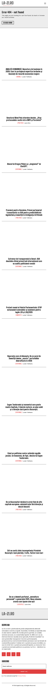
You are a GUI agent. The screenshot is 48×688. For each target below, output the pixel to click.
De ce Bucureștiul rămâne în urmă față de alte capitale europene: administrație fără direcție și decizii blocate (24, 504)
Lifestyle (20, 604)
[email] (24, 666)
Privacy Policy (22, 676)
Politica (20, 123)
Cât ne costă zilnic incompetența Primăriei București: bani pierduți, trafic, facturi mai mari (24, 551)
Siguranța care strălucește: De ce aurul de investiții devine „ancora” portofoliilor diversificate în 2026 (24, 358)
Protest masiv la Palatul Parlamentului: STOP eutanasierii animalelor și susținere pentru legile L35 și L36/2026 (24, 309)
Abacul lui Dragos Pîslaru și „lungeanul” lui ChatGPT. (24, 165)
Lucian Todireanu (27, 76)
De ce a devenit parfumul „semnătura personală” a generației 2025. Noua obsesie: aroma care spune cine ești (23, 599)
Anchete (18, 315)
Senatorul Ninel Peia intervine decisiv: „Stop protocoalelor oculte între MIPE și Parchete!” (24, 119)
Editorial (18, 169)
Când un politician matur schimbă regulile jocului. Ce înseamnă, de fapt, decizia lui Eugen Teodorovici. (24, 455)
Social (19, 76)
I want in (24, 671)
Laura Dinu (27, 123)
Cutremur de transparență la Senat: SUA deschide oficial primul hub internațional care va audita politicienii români (24, 261)
